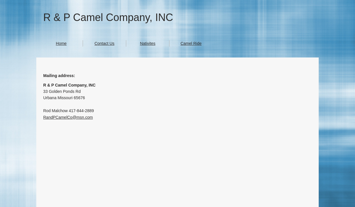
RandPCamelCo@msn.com (68, 117)
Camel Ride (190, 43)
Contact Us (104, 43)
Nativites (148, 43)
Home (61, 43)
